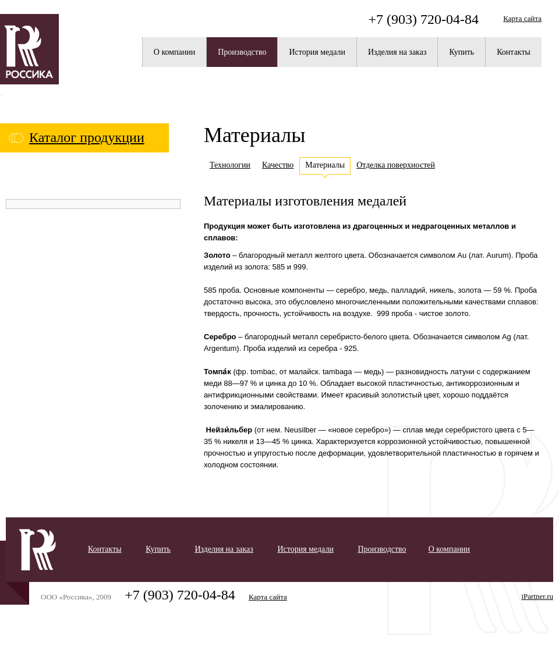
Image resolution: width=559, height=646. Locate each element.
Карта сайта (522, 18)
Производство (242, 52)
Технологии (230, 165)
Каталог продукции (86, 137)
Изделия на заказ (397, 52)
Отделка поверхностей (395, 165)
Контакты (513, 52)
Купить (461, 52)
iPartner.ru (537, 596)
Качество (277, 165)
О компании (174, 52)
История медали (317, 52)
